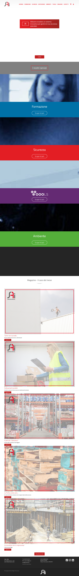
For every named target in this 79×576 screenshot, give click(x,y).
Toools (54, 4)
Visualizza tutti (39, 554)
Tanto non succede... (10, 335)
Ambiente (48, 4)
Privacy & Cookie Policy (26, 564)
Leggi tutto (8, 340)
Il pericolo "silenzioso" (11, 440)
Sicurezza (34, 4)
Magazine (59, 4)
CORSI (39, 57)
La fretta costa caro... (11, 493)
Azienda (21, 4)
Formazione (27, 4)
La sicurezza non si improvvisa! (14, 545)
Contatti (66, 4)
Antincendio (41, 4)
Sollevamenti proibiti (11, 388)
